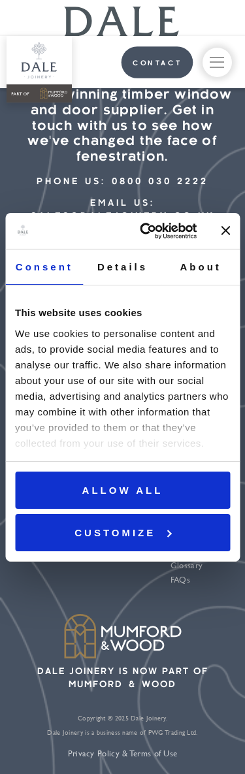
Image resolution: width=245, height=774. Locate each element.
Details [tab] (122, 266)
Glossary (187, 565)
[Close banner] (225, 230)
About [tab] (200, 266)
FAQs (180, 580)
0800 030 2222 (160, 182)
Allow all (122, 490)
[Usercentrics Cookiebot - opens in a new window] (146, 230)
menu (217, 64)
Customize (122, 532)
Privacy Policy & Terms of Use (123, 753)
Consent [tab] (44, 266)
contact (157, 63)
